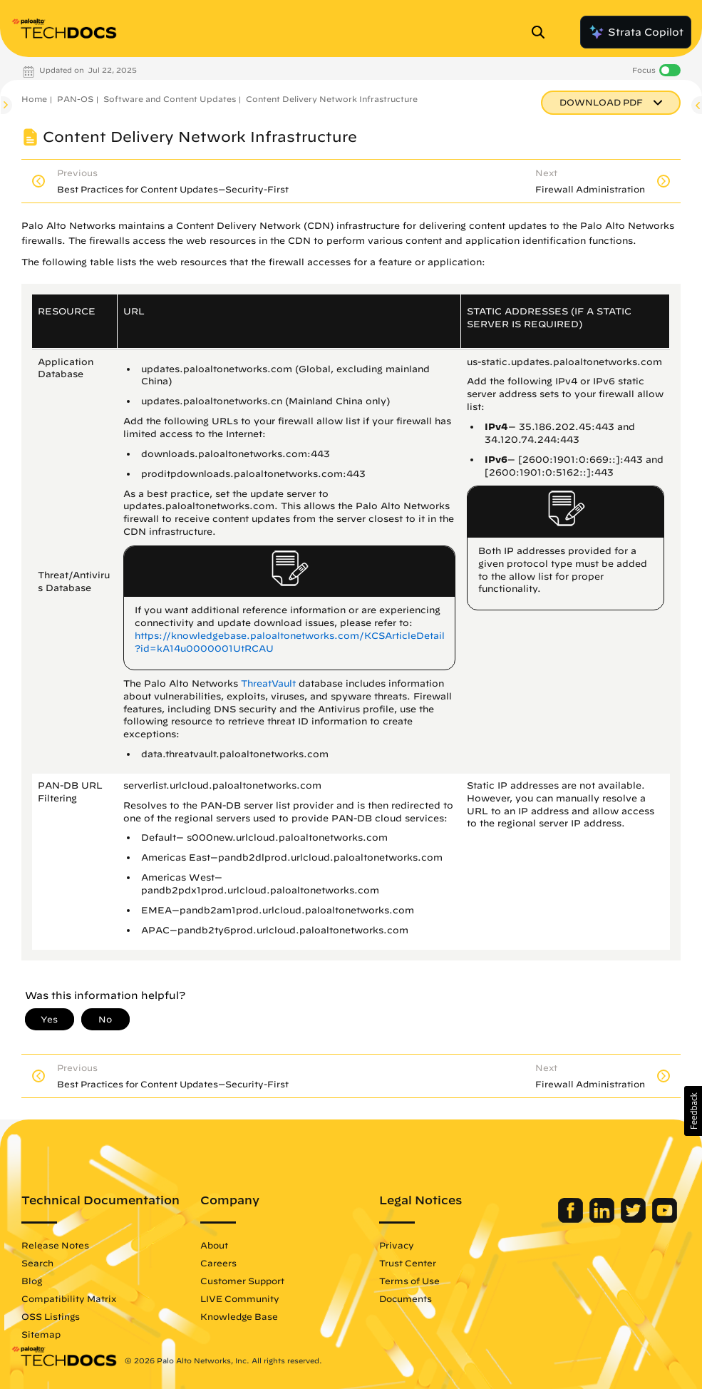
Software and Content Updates (169, 98)
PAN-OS (75, 98)
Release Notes (55, 1245)
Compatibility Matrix (68, 1298)
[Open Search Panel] (542, 32)
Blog (31, 1281)
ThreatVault (268, 683)
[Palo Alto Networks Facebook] (572, 1219)
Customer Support (242, 1281)
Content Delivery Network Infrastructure (332, 98)
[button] (693, 1111)
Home (34, 98)
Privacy (396, 1245)
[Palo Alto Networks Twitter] (635, 1219)
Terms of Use (409, 1281)
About (214, 1245)
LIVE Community (239, 1298)
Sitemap (41, 1334)
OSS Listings (50, 1316)
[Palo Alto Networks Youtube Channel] (664, 1219)
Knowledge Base (239, 1316)
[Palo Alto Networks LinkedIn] (603, 1219)
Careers (218, 1263)
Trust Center (407, 1263)
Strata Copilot (635, 32)
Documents (405, 1298)
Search (37, 1263)
